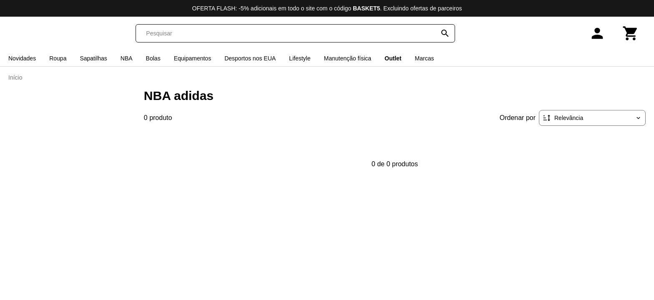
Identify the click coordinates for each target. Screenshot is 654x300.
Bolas (153, 58)
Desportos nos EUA (250, 58)
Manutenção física (347, 58)
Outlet (393, 58)
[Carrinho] (630, 33)
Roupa (57, 58)
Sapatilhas (93, 58)
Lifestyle (299, 58)
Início (15, 77)
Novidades (22, 58)
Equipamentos (192, 58)
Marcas (424, 58)
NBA (127, 58)
